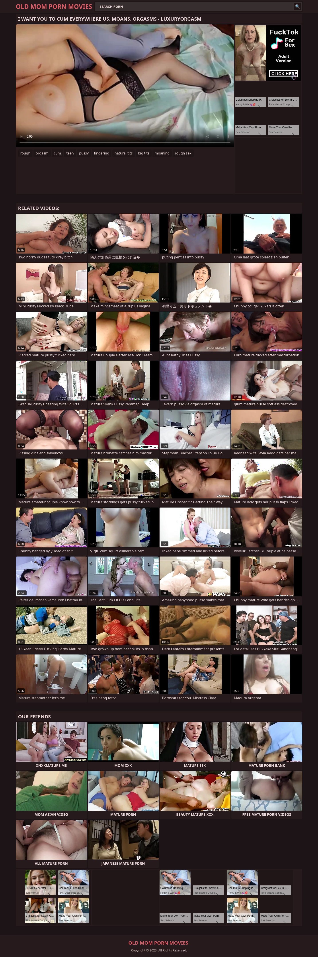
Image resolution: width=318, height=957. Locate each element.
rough (25, 153)
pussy (84, 153)
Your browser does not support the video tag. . (125, 85)
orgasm (42, 153)
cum (57, 153)
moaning (162, 153)
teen (70, 153)
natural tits (124, 153)
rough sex (183, 153)
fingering (101, 153)
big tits (143, 153)
